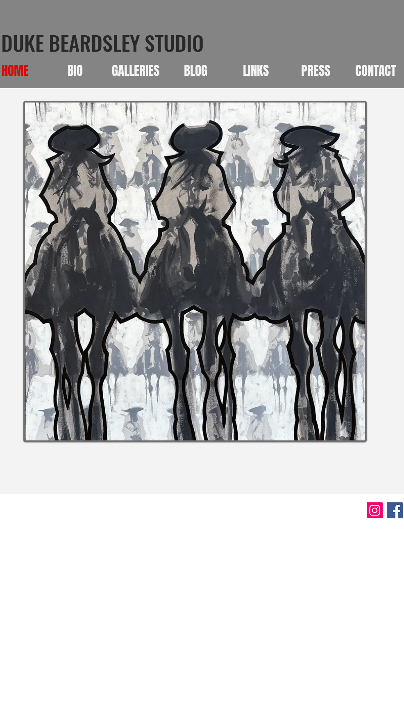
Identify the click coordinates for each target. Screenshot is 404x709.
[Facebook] (395, 510)
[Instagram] (375, 510)
